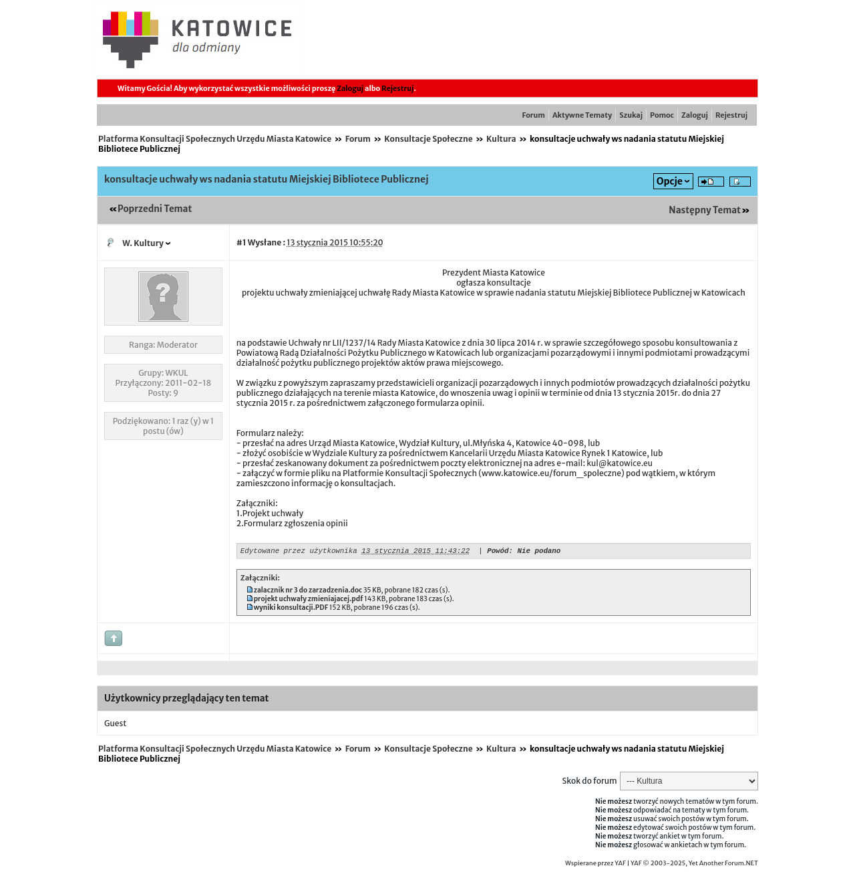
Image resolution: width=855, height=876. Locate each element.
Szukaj (631, 115)
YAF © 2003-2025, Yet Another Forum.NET (694, 865)
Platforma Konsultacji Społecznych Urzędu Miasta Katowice (214, 139)
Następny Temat (705, 210)
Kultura (501, 139)
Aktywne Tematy (582, 115)
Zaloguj (350, 88)
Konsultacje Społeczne (428, 139)
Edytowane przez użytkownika (298, 552)
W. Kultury (143, 243)
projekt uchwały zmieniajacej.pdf (308, 600)
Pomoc (662, 115)
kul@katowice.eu (619, 463)
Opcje (670, 181)
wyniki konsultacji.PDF (291, 609)
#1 (241, 242)
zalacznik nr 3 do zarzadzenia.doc (308, 592)
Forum (533, 115)
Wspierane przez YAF (595, 865)
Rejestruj (397, 88)
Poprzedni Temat (155, 209)
